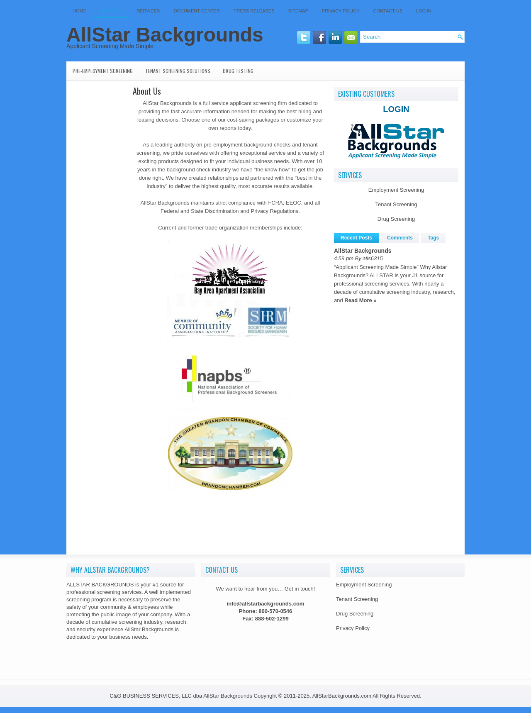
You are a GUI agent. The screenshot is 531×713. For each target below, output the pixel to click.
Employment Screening (396, 190)
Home (79, 10)
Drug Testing (238, 70)
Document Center (196, 10)
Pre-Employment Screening (103, 70)
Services (148, 10)
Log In (423, 10)
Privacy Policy (341, 10)
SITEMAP (298, 10)
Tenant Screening (396, 204)
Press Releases (254, 10)
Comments (400, 238)
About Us (111, 10)
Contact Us (388, 10)
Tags (433, 238)
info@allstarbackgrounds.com (265, 604)
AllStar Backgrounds (164, 35)
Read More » (360, 300)
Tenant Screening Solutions (177, 70)
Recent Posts (356, 238)
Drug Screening (396, 219)
